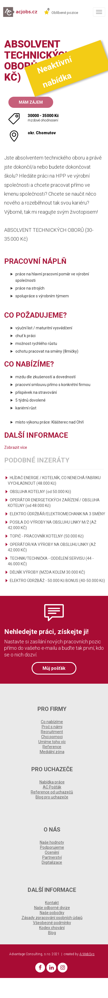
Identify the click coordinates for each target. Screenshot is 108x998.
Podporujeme (52, 847)
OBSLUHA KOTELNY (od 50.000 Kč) (40, 491)
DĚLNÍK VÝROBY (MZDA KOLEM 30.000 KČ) (47, 572)
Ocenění (52, 852)
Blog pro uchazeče (52, 797)
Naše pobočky (52, 912)
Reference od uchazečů (52, 792)
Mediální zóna (52, 752)
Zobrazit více (15, 447)
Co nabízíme (52, 722)
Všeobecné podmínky (52, 922)
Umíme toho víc (52, 742)
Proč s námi (52, 727)
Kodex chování (52, 927)
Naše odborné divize (52, 907)
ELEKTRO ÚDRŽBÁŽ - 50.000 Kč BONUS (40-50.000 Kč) (57, 580)
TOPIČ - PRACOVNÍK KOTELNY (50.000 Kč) (47, 536)
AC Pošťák (52, 787)
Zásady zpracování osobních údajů (52, 917)
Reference (52, 747)
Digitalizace (52, 862)
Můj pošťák (54, 668)
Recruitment (52, 732)
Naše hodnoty (52, 842)
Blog (52, 932)
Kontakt (52, 902)
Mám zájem (31, 102)
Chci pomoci (52, 737)
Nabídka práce (52, 782)
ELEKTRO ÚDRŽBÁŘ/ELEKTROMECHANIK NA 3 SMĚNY (57, 514)
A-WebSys (87, 954)
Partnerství (52, 857)
